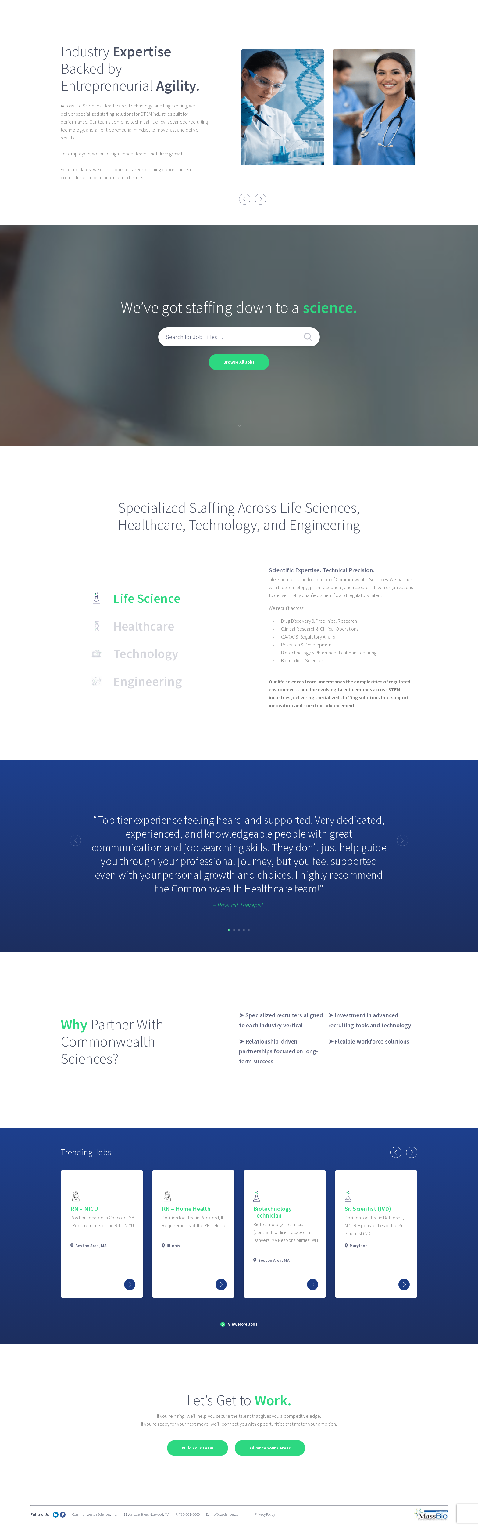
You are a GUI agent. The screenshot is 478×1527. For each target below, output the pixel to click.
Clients (375, 13)
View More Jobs (242, 1324)
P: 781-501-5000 (188, 1514)
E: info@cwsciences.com (224, 1514)
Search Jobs (328, 14)
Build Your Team (197, 1448)
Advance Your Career (270, 1448)
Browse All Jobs (239, 362)
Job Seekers (415, 13)
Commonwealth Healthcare (271, 13)
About (219, 13)
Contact (455, 13)
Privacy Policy (265, 1514)
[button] (229, 929)
